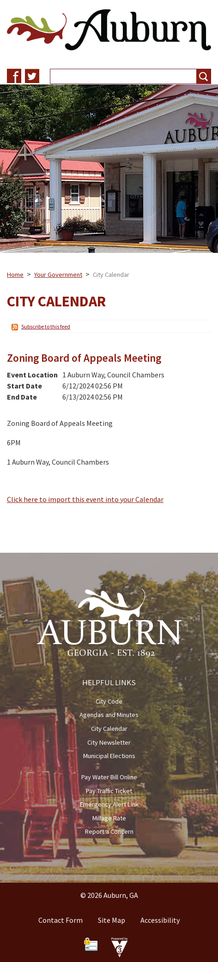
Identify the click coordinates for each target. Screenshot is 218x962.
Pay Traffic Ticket (109, 791)
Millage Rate (109, 818)
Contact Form (60, 920)
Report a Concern (109, 831)
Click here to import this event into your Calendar (85, 499)
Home (15, 274)
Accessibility (160, 920)
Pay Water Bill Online (109, 777)
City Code (109, 701)
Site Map (111, 920)
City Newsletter (109, 742)
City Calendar (109, 728)
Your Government (58, 274)
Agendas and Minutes (109, 715)
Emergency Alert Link (109, 804)
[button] (203, 76)
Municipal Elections (109, 756)
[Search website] (119, 76)
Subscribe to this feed (45, 326)
